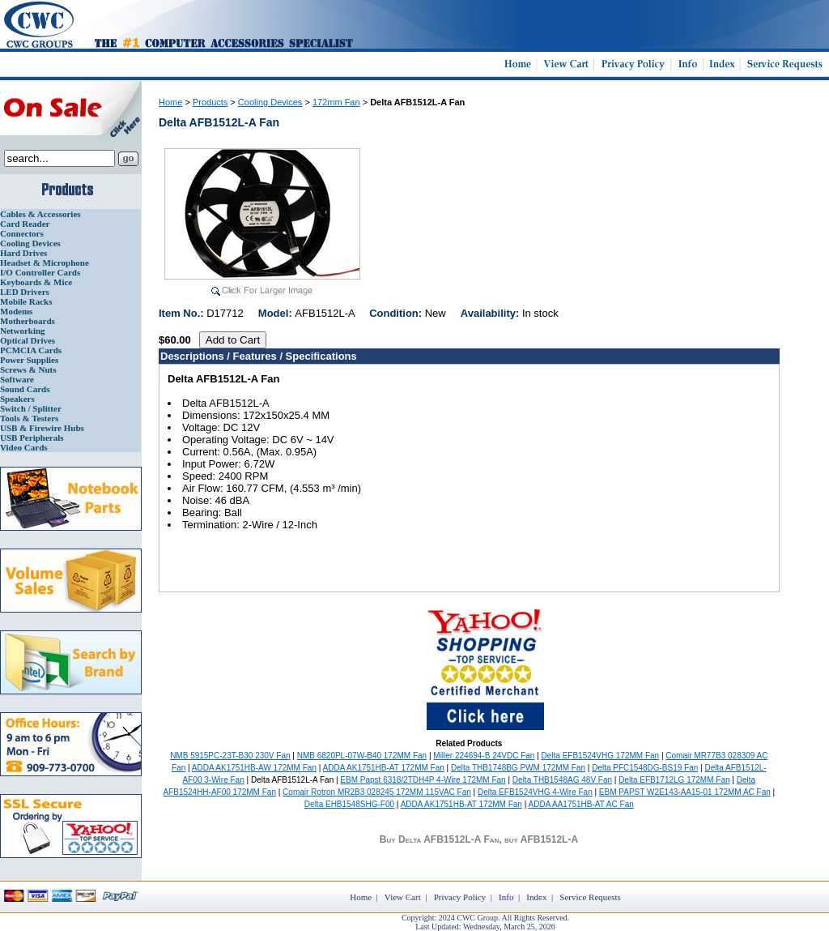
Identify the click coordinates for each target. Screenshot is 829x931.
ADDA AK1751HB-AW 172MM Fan (254, 767)
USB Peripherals (32, 437)
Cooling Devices (30, 243)
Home (170, 102)
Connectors (22, 233)
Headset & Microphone (44, 262)
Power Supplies (29, 360)
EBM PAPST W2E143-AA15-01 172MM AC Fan (685, 792)
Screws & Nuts (28, 369)
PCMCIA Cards (31, 350)
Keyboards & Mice (36, 282)
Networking (22, 330)
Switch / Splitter (31, 408)
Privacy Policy (460, 897)
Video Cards (24, 447)
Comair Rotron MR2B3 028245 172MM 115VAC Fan (377, 792)
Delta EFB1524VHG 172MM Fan (601, 755)
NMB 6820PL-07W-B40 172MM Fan (362, 755)
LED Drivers (24, 292)
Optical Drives (27, 340)
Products (210, 102)
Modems (16, 311)
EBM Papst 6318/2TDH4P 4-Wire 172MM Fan (422, 779)
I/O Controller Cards (40, 272)
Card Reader (24, 223)
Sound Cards (24, 389)
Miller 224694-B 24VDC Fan (483, 755)
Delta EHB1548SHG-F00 (349, 804)
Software (17, 379)
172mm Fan (336, 102)
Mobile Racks (26, 301)
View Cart (403, 897)
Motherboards (27, 321)
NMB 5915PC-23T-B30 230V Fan (230, 755)
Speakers (17, 399)
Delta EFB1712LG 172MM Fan (674, 779)
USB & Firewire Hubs (42, 428)
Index (536, 897)
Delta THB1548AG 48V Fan (562, 779)
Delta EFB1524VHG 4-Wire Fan (535, 792)
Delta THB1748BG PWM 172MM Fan (518, 767)
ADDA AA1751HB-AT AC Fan (581, 804)
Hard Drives (23, 253)
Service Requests (589, 897)
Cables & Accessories (40, 214)
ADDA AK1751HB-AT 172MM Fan (383, 767)
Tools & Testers (29, 418)
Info (506, 897)
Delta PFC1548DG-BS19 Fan (645, 767)
